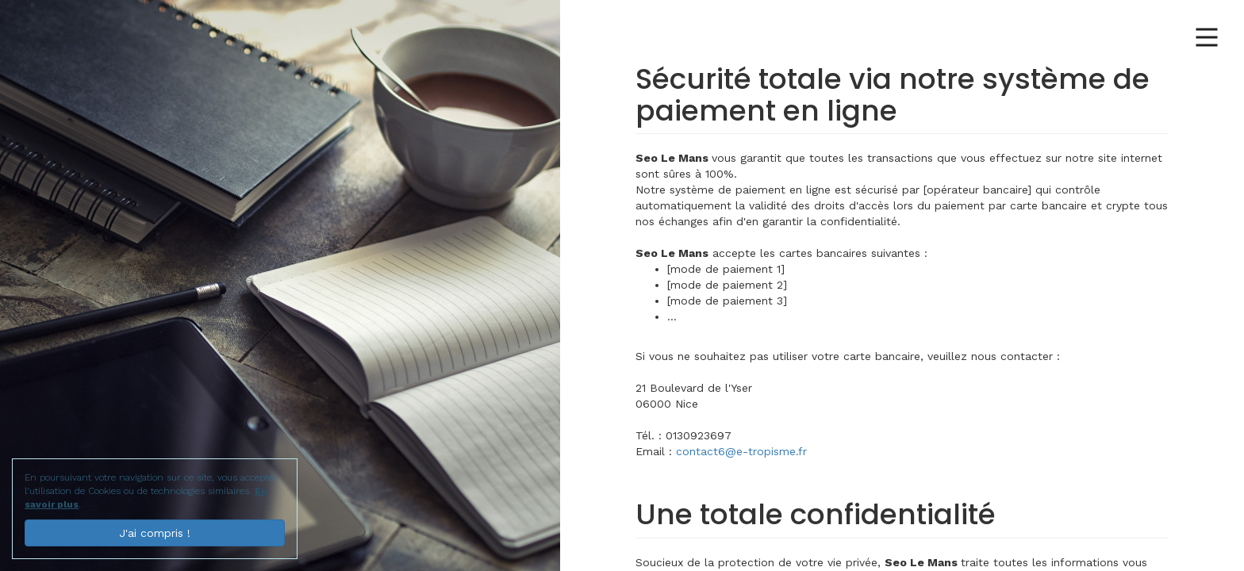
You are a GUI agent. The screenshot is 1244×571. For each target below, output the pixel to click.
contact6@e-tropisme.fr (741, 451)
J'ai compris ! (154, 533)
